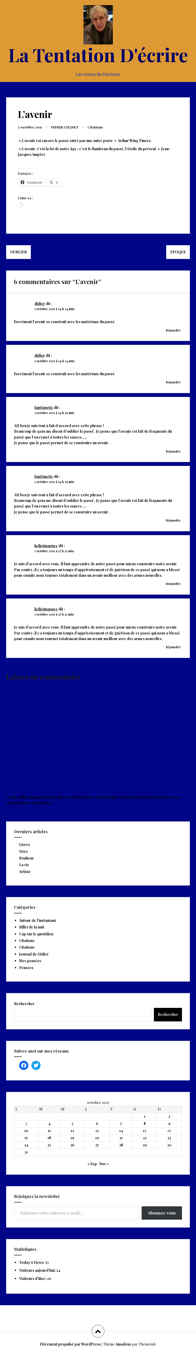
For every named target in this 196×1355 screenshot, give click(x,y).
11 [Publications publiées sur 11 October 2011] (49, 1130)
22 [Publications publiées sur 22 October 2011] (144, 1137)
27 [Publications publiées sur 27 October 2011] (97, 1144)
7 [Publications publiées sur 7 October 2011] (121, 1123)
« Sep (92, 1163)
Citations (99, 127)
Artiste (25, 871)
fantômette (43, 407)
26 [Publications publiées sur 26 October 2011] (72, 1144)
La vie (24, 864)
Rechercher (24, 1003)
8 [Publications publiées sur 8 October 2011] (145, 1123)
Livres (24, 844)
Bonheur (26, 858)
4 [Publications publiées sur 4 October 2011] (49, 1123)
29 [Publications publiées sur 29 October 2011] (145, 1144)
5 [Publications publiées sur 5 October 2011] (72, 1123)
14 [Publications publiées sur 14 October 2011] (121, 1130)
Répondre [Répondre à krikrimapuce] (173, 584)
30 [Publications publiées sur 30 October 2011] (169, 1144)
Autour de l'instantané (37, 920)
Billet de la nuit (31, 927)
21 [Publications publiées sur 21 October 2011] (121, 1137)
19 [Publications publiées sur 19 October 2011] (72, 1137)
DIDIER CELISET (67, 127)
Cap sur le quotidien (36, 934)
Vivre (23, 851)
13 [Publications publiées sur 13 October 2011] (97, 1130)
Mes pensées (30, 960)
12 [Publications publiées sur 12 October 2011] (72, 1130)
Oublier (18, 252)
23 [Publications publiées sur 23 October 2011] (169, 1137)
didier (39, 303)
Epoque (178, 252)
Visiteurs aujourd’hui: (37, 1270)
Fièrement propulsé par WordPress (70, 1344)
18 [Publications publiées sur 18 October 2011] (49, 1137)
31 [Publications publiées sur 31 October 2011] (26, 1152)
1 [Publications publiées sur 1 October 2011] (144, 1116)
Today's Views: (32, 1262)
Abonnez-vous (162, 1213)
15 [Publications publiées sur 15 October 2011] (144, 1130)
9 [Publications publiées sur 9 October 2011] (169, 1123)
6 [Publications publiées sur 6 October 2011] (97, 1123)
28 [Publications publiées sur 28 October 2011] (121, 1144)
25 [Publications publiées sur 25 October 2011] (49, 1144)
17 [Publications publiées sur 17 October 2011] (26, 1137)
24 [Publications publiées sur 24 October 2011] (26, 1144)
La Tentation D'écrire (98, 54)
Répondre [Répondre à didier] (173, 330)
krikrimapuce (46, 545)
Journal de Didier (34, 954)
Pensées (26, 967)
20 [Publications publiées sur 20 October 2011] (97, 1137)
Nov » (104, 1163)
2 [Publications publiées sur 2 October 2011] (169, 1116)
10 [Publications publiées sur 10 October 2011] (26, 1130)
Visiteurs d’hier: (33, 1278)
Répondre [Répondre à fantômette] (173, 451)
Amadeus (123, 1344)
